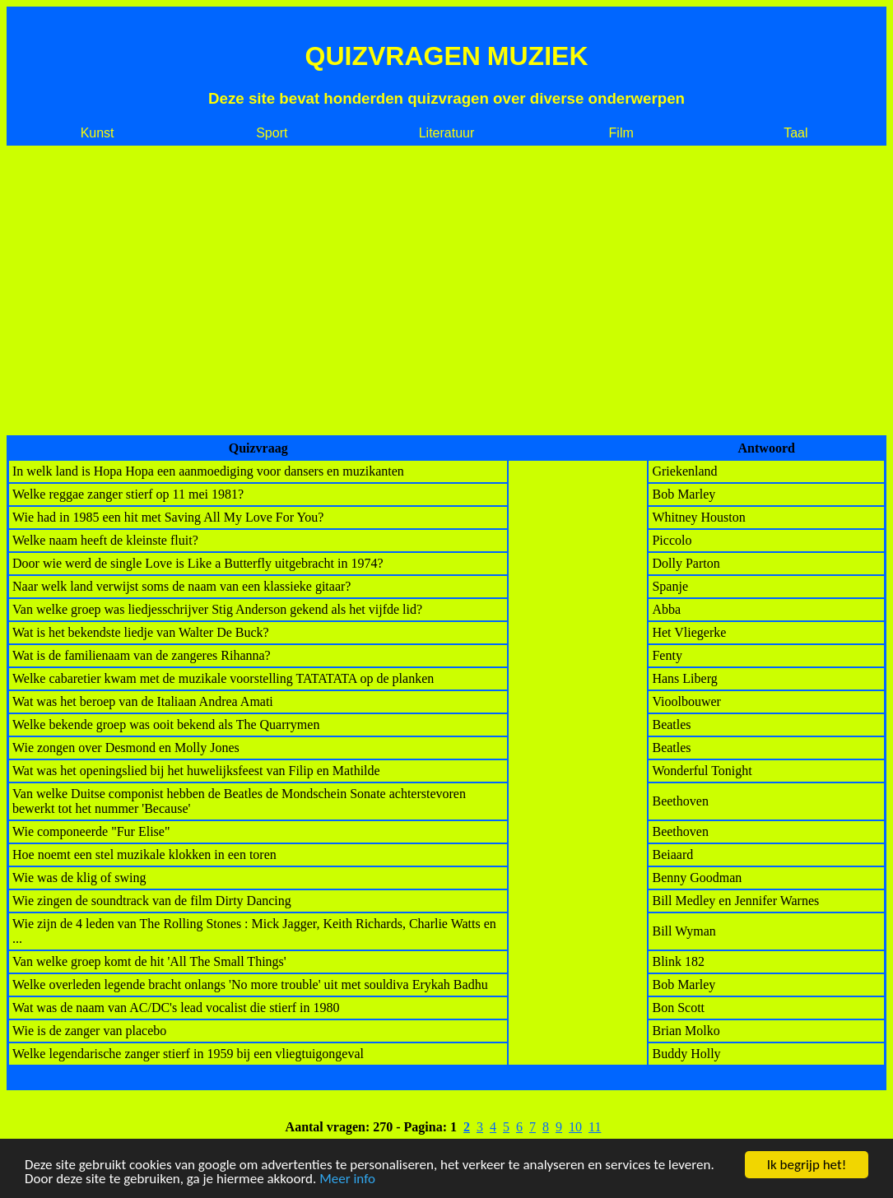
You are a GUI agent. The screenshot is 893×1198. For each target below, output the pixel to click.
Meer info (347, 1178)
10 (575, 1127)
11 (594, 1127)
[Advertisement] (446, 290)
